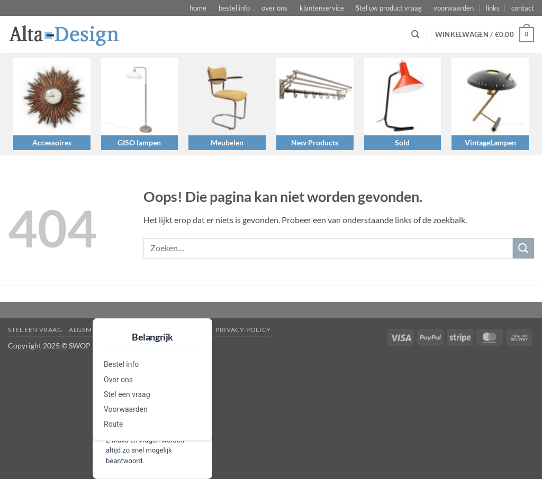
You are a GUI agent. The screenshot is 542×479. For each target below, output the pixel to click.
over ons (274, 8)
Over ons (118, 379)
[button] (484, 35)
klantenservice (322, 8)
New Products (314, 142)
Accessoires (51, 142)
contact (522, 8)
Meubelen (227, 142)
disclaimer (188, 330)
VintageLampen (490, 142)
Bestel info (121, 364)
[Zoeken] (415, 34)
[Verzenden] (523, 248)
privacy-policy (243, 330)
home (197, 8)
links (493, 8)
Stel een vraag (127, 394)
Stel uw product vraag (389, 8)
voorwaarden (453, 8)
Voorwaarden (126, 409)
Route (113, 424)
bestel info (234, 8)
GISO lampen (139, 142)
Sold (402, 142)
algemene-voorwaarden (115, 330)
